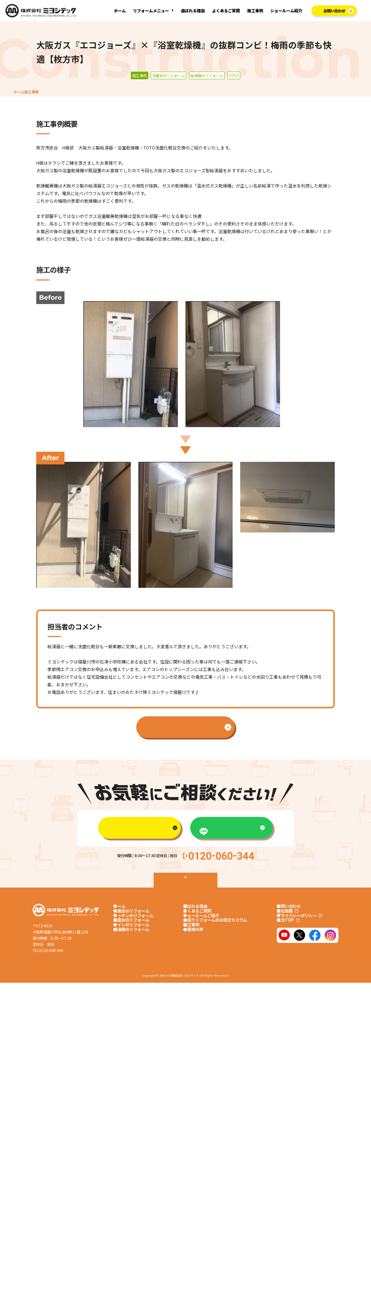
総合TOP (293, 935)
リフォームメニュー (151, 10)
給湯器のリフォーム (127, 955)
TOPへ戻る (185, 884)
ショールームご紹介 (201, 925)
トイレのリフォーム (127, 945)
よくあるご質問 (226, 10)
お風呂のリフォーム (127, 916)
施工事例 (255, 10)
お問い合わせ (293, 906)
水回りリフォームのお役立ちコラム (215, 935)
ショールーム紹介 (286, 10)
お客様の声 (193, 955)
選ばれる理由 (193, 10)
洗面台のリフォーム (127, 935)
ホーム (120, 10)
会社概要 (292, 916)
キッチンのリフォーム (129, 925)
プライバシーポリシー (304, 925)
